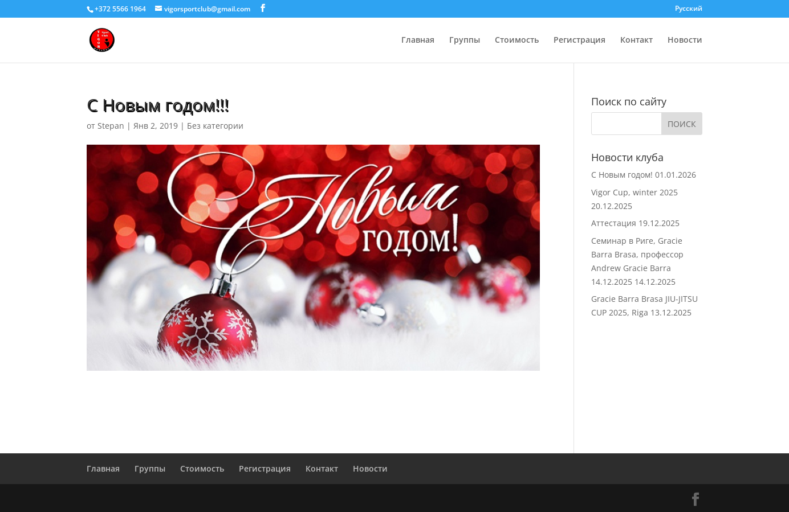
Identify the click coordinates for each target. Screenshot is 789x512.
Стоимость (517, 40)
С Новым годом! (622, 174)
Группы (464, 40)
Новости (685, 40)
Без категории (215, 125)
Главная (417, 40)
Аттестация (613, 223)
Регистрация (579, 40)
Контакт (636, 40)
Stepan (110, 125)
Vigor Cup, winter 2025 (634, 192)
